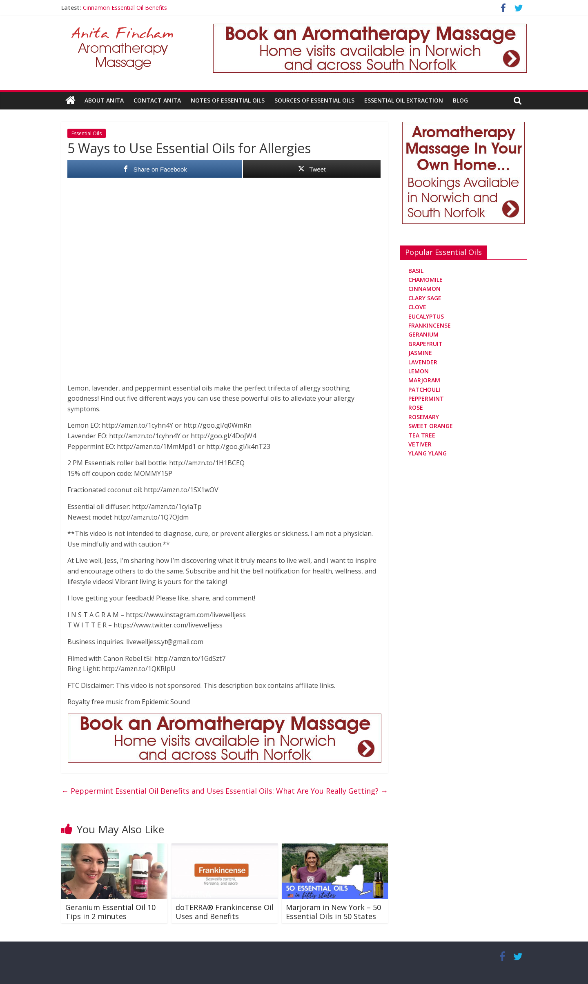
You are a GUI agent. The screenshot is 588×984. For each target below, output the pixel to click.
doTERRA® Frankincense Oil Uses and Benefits (225, 911)
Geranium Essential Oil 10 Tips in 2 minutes (110, 911)
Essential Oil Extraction (403, 100)
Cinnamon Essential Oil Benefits (125, 7)
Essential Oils (86, 133)
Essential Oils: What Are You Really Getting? (306, 791)
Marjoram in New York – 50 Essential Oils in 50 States (333, 911)
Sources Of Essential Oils (314, 100)
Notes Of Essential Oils (228, 100)
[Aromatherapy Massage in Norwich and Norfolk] (370, 28)
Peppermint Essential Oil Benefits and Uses (142, 791)
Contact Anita (157, 100)
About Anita (104, 100)
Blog (460, 100)
